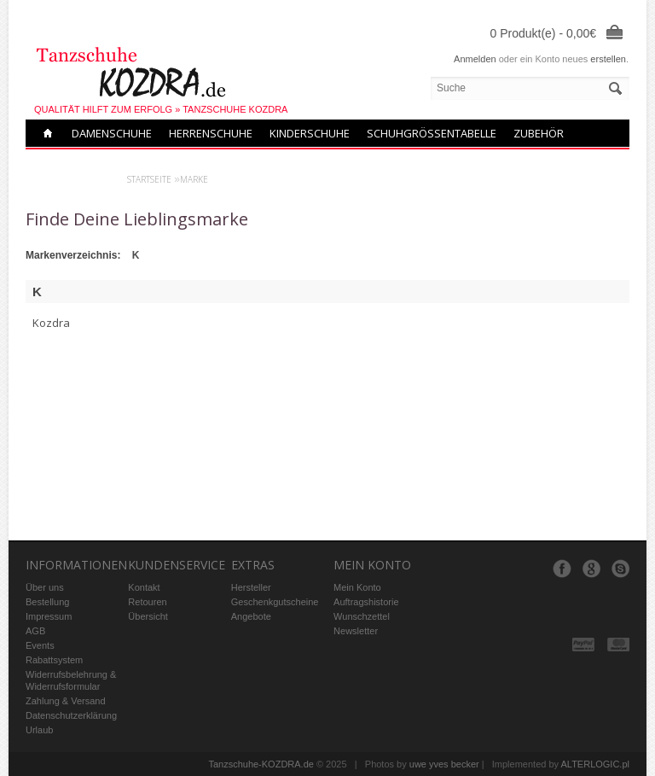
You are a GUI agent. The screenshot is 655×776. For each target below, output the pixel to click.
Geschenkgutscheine (275, 602)
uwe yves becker (444, 764)
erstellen (608, 59)
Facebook (562, 568)
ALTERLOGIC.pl (595, 764)
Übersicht (147, 616)
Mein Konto (357, 587)
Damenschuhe (112, 133)
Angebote (251, 616)
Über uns (45, 587)
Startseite (149, 179)
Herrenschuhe (210, 133)
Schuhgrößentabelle (431, 133)
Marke (194, 179)
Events (40, 645)
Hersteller (251, 587)
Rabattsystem (54, 660)
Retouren (147, 602)
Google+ (591, 568)
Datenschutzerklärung (71, 715)
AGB (35, 631)
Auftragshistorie (365, 602)
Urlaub (39, 730)
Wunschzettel (361, 616)
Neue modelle (80, 160)
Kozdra (51, 322)
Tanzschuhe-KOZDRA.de (261, 764)
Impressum (49, 616)
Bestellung (47, 602)
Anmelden (475, 59)
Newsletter (355, 631)
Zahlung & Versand (66, 701)
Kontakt (143, 587)
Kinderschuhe (310, 133)
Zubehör (538, 133)
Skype (620, 568)
